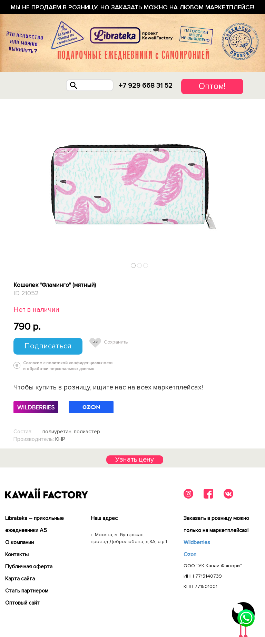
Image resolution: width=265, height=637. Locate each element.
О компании (19, 542)
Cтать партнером (26, 590)
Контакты (17, 554)
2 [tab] (139, 265)
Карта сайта (20, 578)
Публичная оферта (28, 566)
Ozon (190, 554)
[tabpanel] (132, 185)
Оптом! (212, 86)
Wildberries (197, 542)
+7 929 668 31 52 (146, 85)
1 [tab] (133, 265)
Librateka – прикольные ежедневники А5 (34, 524)
